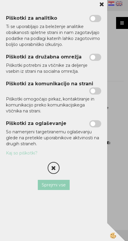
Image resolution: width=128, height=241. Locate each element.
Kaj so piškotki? (22, 153)
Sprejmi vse (54, 185)
